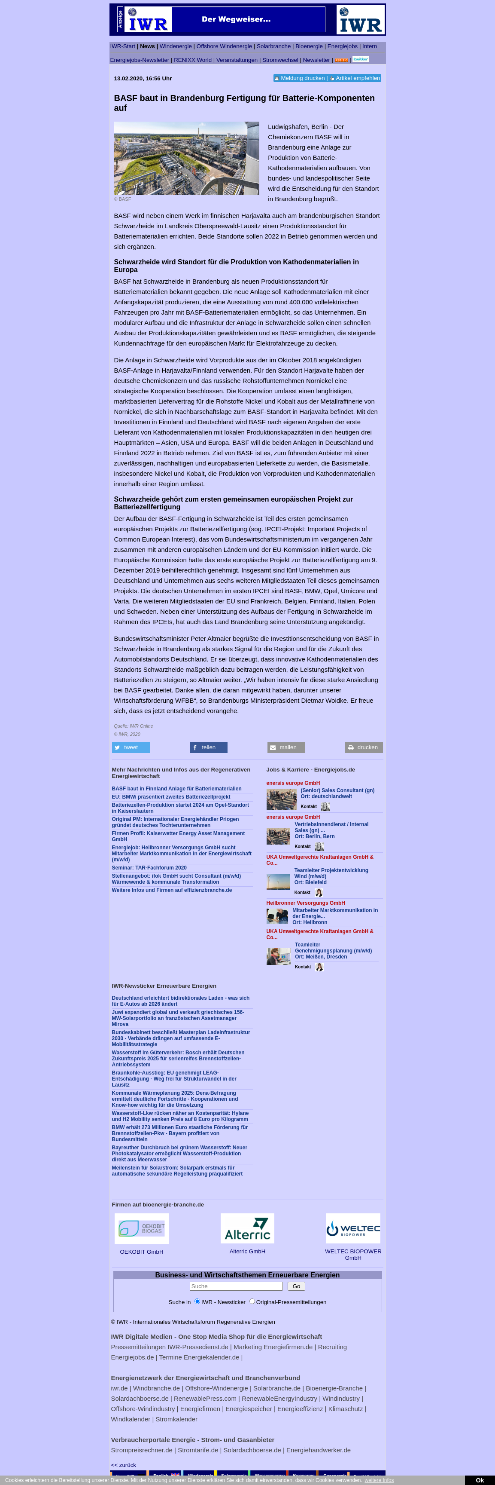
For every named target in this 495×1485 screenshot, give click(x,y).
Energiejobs (343, 46)
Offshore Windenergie (224, 46)
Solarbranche (274, 46)
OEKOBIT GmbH (141, 1248)
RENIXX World (193, 60)
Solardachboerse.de (140, 1398)
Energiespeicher (248, 1408)
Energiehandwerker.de (318, 1450)
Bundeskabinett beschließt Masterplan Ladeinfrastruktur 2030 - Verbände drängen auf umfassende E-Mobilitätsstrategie (181, 1038)
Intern (369, 46)
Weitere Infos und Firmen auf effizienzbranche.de (172, 890)
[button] (131, 747)
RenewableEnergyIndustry (279, 1398)
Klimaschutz (345, 1408)
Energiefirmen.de (288, 1346)
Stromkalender (176, 1419)
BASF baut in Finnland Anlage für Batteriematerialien (177, 789)
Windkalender (131, 1419)
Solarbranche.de (277, 1388)
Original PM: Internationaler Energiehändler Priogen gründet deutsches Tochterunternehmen (175, 822)
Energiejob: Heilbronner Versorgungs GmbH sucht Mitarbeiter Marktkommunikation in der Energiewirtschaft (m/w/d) (182, 854)
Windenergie (176, 46)
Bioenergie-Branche (334, 1388)
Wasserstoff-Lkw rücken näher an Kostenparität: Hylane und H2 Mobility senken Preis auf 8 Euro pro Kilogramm (180, 1116)
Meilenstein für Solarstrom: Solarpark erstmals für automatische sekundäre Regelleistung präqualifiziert (177, 1171)
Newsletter (316, 60)
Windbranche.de (156, 1388)
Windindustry (341, 1398)
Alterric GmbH (247, 1248)
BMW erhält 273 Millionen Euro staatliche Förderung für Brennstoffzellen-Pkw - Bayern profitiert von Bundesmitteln (180, 1133)
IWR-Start (123, 46)
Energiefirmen (200, 1408)
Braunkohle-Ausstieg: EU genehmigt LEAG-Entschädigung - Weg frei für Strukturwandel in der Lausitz (174, 1079)
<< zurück (124, 1465)
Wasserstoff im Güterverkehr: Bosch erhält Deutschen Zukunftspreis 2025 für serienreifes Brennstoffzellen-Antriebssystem (178, 1059)
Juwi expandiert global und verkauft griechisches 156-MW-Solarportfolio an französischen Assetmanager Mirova (178, 1018)
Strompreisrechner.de (142, 1450)
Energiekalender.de (211, 1357)
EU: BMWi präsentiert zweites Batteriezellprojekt (171, 797)
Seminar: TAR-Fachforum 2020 (149, 868)
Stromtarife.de (198, 1450)
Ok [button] (480, 1480)
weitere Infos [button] (379, 1480)
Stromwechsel (280, 60)
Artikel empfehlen (358, 78)
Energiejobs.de (132, 1357)
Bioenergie (309, 46)
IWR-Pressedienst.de (197, 1346)
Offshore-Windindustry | (145, 1408)
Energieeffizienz (300, 1408)
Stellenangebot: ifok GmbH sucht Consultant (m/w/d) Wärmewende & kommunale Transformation (176, 879)
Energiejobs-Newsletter (140, 60)
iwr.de (119, 1388)
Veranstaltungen (237, 60)
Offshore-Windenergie (216, 1388)
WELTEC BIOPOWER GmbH (353, 1251)
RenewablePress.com (205, 1398)
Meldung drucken (303, 78)
